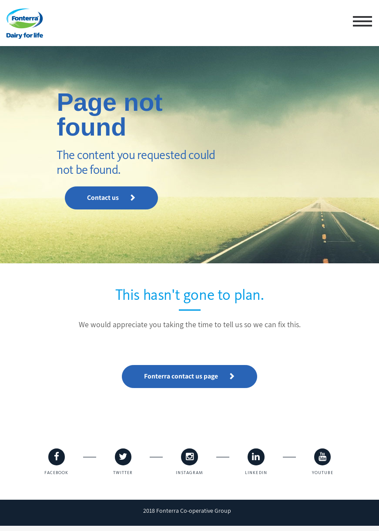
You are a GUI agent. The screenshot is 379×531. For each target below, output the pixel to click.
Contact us (116, 187)
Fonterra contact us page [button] (189, 376)
